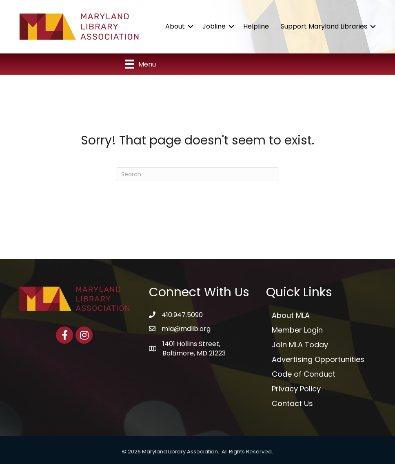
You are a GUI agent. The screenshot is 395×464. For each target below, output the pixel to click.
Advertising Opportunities (318, 359)
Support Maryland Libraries (324, 26)
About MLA (291, 315)
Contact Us (292, 403)
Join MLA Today (300, 345)
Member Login (297, 330)
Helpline (256, 26)
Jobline (214, 26)
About (175, 26)
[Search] (197, 174)
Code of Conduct (303, 374)
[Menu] (140, 64)
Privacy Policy (296, 389)
